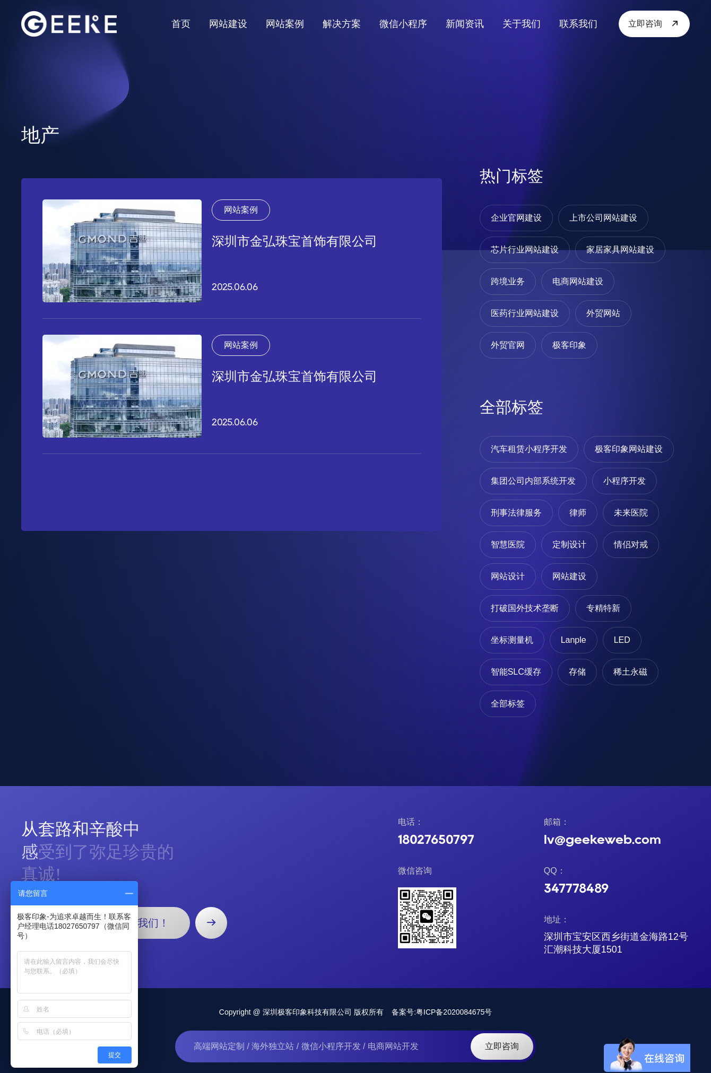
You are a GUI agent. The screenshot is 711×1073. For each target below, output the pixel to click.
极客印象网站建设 (629, 448)
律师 (577, 512)
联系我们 (578, 24)
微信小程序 (403, 24)
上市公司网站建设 (603, 217)
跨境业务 (508, 281)
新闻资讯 (465, 24)
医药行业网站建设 (525, 313)
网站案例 (285, 24)
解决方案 (342, 24)
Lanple (573, 639)
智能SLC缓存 (516, 671)
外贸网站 (603, 313)
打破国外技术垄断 (525, 608)
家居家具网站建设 (620, 249)
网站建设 (228, 24)
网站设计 (508, 576)
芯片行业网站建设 (525, 249)
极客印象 (569, 345)
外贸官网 (508, 345)
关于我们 (521, 24)
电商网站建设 (577, 281)
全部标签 (508, 703)
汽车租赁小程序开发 (529, 448)
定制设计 (569, 544)
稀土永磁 (630, 671)
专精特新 (603, 608)
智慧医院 (508, 544)
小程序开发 (624, 480)
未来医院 (631, 512)
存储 (577, 671)
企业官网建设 (516, 217)
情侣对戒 (631, 544)
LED (622, 639)
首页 (180, 24)
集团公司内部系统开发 (533, 480)
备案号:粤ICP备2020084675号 (442, 1012)
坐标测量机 (512, 639)
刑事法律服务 (516, 512)
